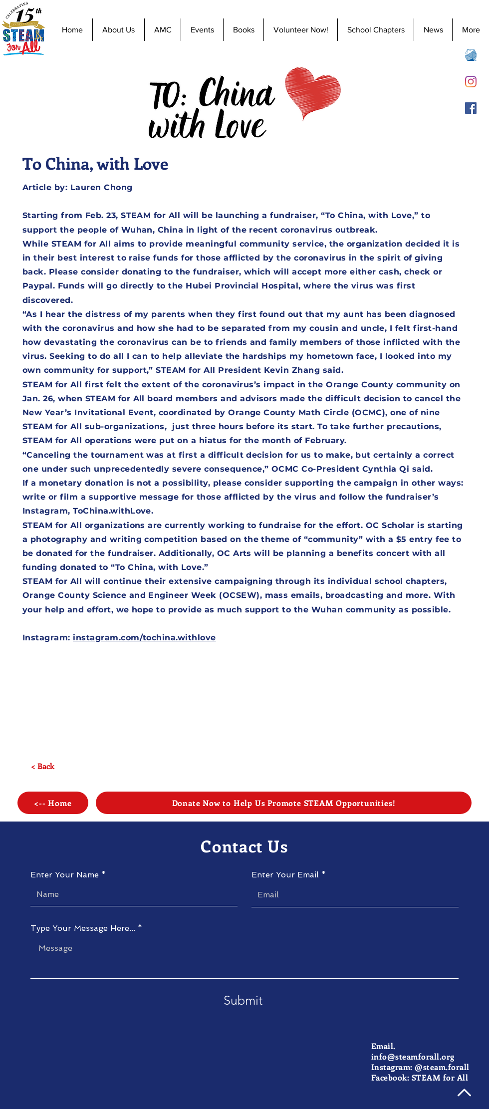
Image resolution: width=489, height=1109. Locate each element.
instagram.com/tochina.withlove (144, 637)
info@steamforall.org (413, 1056)
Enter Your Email (285, 875)
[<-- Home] (52, 803)
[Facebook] (471, 108)
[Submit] (243, 1000)
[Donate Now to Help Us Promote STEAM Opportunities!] (284, 803)
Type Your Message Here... (82, 928)
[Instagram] (471, 81)
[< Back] (42, 766)
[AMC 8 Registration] (471, 55)
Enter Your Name (64, 875)
